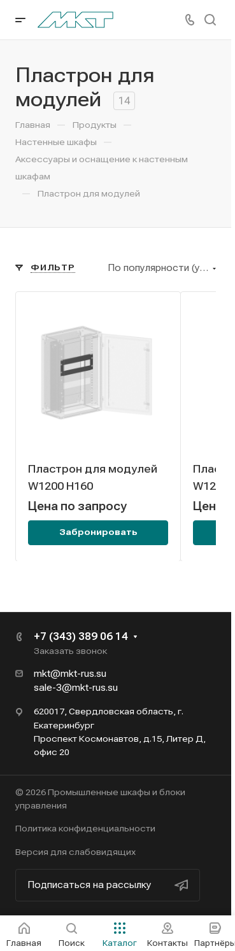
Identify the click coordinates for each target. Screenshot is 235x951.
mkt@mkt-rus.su (70, 673)
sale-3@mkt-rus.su (76, 687)
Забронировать (98, 532)
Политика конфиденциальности (85, 828)
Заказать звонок (70, 651)
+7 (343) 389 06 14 (81, 636)
